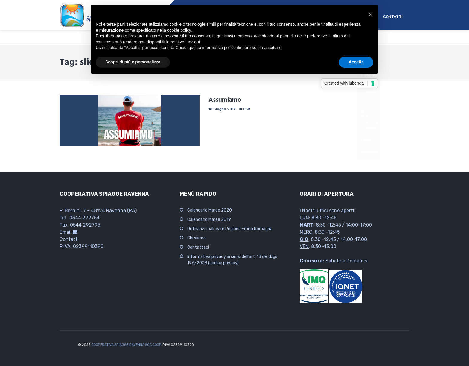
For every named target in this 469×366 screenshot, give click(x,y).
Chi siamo (196, 238)
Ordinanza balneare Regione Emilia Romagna (229, 228)
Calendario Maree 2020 (209, 210)
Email (68, 232)
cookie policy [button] (179, 30)
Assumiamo (224, 100)
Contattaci (198, 247)
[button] (370, 14)
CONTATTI (393, 16)
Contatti (69, 239)
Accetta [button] (356, 62)
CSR (246, 109)
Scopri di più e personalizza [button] (132, 62)
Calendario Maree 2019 (209, 219)
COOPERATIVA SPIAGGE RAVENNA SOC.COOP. (134, 345)
